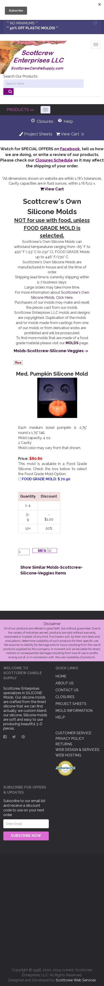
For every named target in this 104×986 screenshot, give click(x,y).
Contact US (66, 690)
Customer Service (73, 733)
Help (60, 717)
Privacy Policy (69, 738)
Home (60, 676)
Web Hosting (68, 755)
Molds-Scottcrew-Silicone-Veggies (49, 350)
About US (64, 683)
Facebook (70, 148)
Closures (65, 697)
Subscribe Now (26, 836)
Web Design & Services (77, 750)
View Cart (67, 134)
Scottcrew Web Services (76, 980)
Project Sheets (35, 134)
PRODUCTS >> (20, 109)
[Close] (96, 22)
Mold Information (73, 711)
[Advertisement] (52, 909)
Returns (63, 744)
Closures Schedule (54, 160)
